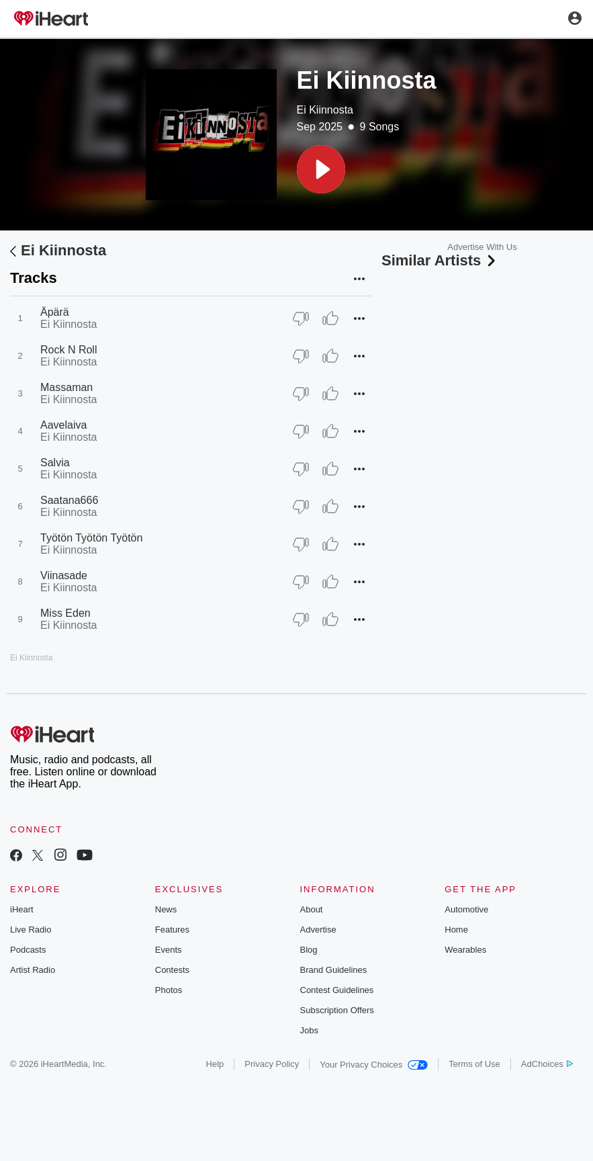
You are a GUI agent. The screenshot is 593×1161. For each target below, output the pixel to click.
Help (215, 1064)
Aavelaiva (63, 425)
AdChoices (547, 1064)
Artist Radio (32, 970)
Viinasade (63, 575)
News (166, 909)
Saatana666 (69, 500)
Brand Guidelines (333, 970)
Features (172, 929)
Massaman (66, 387)
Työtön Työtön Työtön (91, 538)
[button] (321, 169)
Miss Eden (65, 613)
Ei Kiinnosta (325, 110)
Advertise (318, 929)
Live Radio (30, 929)
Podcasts (28, 950)
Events (168, 950)
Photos (168, 990)
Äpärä (54, 312)
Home (456, 929)
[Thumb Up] (330, 318)
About (311, 909)
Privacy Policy (271, 1064)
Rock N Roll (68, 349)
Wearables (465, 950)
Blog (309, 950)
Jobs (309, 1030)
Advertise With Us (481, 247)
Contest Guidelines (337, 990)
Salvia (55, 462)
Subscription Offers (337, 1010)
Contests (172, 970)
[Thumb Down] (301, 318)
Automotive (466, 909)
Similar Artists (439, 260)
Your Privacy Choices (374, 1065)
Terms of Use (474, 1064)
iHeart (22, 909)
